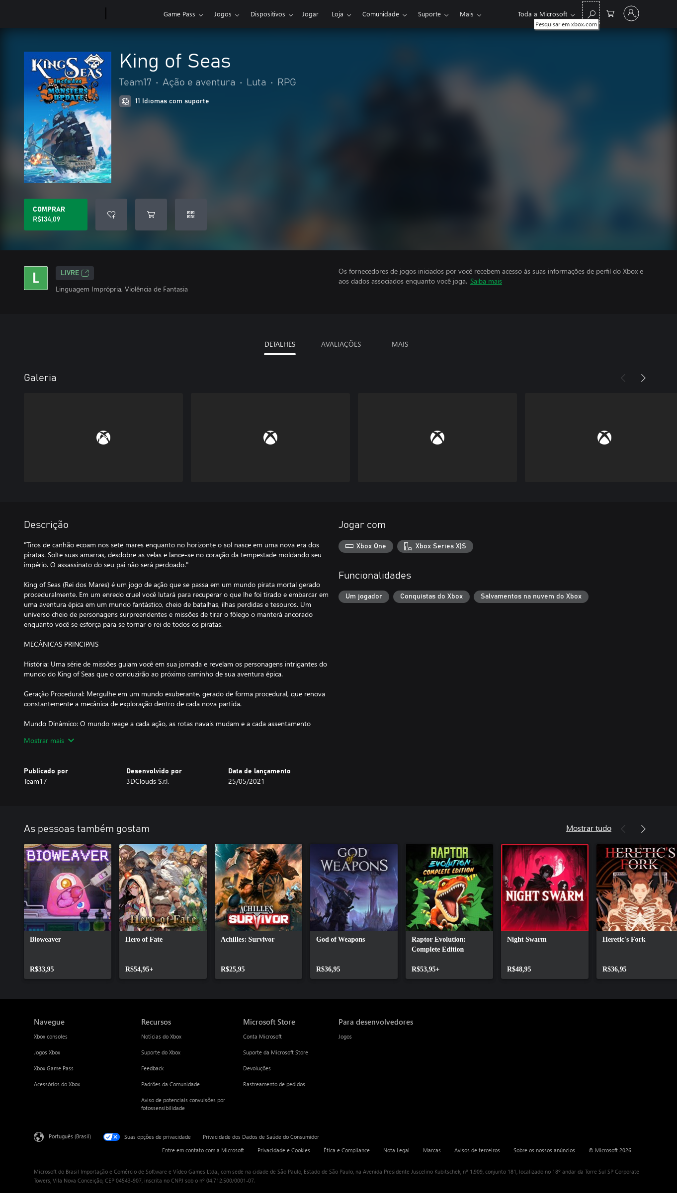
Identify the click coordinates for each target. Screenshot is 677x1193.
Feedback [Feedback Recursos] (152, 1068)
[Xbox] (133, 13)
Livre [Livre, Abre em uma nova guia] (75, 273)
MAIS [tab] (400, 344)
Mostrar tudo (588, 827)
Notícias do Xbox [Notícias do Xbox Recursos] (161, 1036)
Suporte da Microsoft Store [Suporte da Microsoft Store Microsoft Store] (275, 1052)
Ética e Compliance (347, 1150)
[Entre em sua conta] (631, 13)
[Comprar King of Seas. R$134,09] (55, 214)
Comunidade (380, 13)
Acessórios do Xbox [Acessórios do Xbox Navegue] (57, 1084)
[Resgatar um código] (191, 214)
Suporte (429, 13)
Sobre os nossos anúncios (544, 1150)
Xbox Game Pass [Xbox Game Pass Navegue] (54, 1068)
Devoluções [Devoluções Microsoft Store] (257, 1068)
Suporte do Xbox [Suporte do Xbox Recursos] (160, 1052)
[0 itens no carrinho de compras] (610, 12)
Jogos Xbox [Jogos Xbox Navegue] (47, 1052)
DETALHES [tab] (279, 344)
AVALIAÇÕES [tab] (341, 344)
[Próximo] (643, 378)
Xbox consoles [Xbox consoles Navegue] (51, 1036)
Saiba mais (486, 281)
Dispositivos (268, 13)
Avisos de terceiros (477, 1150)
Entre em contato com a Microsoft (203, 1150)
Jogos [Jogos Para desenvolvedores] (345, 1036)
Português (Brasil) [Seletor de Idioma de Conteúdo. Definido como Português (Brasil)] (70, 1136)
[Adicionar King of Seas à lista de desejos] (111, 214)
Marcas (432, 1150)
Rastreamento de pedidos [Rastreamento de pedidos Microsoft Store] (274, 1084)
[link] (67, 911)
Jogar (310, 13)
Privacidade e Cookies (283, 1150)
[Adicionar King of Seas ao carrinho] (151, 214)
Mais (467, 13)
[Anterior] (623, 378)
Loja (337, 13)
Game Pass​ (179, 13)
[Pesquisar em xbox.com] (591, 12)
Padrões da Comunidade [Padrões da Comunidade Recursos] (170, 1084)
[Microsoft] (68, 13)
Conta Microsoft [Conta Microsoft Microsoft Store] (262, 1036)
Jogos (223, 13)
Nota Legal (396, 1150)
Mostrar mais (49, 740)
